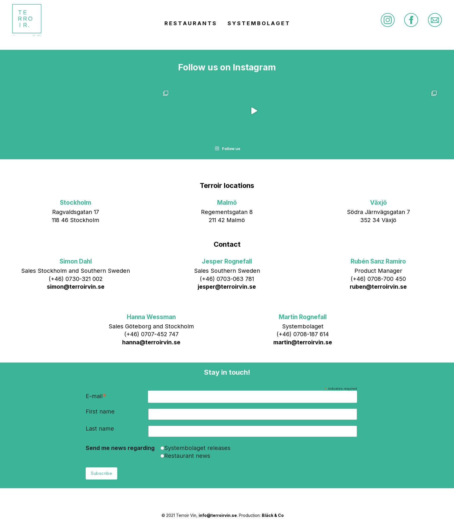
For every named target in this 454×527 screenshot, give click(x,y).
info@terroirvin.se (218, 515)
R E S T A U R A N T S (190, 23)
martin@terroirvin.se (302, 342)
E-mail (96, 396)
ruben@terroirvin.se (378, 286)
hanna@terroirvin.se (151, 342)
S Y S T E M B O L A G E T (258, 23)
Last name (100, 429)
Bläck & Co (273, 515)
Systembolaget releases (197, 447)
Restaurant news (187, 455)
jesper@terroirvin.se (227, 286)
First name (100, 412)
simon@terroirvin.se (76, 286)
